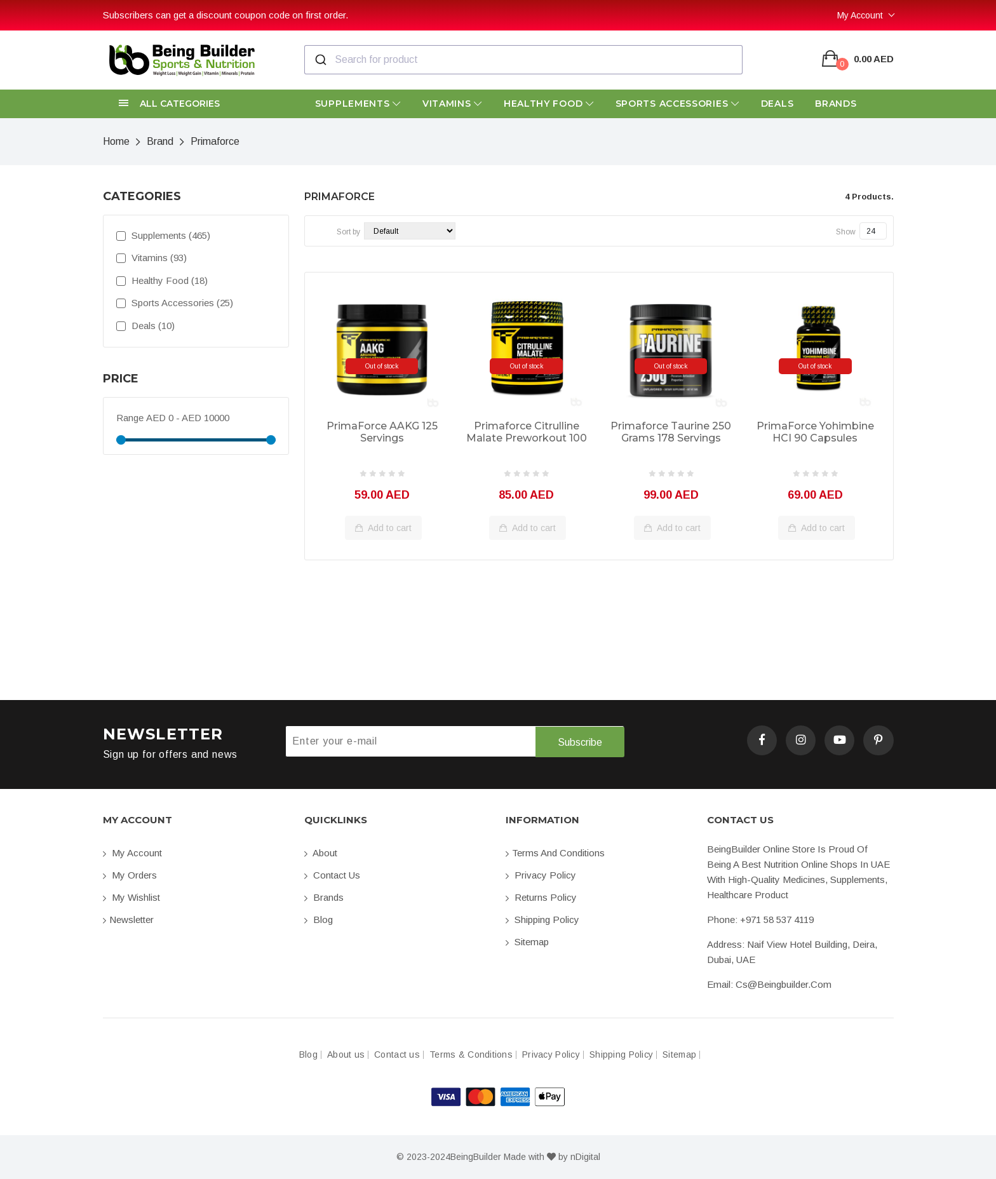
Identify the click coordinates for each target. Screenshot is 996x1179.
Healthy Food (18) (162, 280)
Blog (318, 919)
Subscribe (579, 741)
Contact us (332, 875)
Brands (835, 103)
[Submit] (320, 60)
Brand (160, 141)
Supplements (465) (163, 235)
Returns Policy (541, 897)
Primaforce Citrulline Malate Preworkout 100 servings (526, 432)
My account (132, 852)
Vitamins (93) (151, 257)
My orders (130, 875)
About (320, 852)
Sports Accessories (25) (174, 302)
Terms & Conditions (471, 1055)
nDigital (585, 1157)
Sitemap (527, 941)
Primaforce (215, 141)
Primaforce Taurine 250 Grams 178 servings (670, 432)
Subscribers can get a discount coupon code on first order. (225, 15)
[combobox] (523, 59)
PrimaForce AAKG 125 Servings (382, 432)
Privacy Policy (541, 875)
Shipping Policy (542, 919)
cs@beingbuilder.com (783, 984)
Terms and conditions (555, 852)
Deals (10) (145, 325)
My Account (860, 15)
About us (346, 1055)
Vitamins (452, 103)
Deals (777, 103)
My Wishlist (131, 897)
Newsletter (128, 919)
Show (846, 231)
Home (116, 141)
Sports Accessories (677, 103)
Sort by (348, 231)
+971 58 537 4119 (777, 919)
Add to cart (383, 527)
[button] (196, 104)
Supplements (358, 103)
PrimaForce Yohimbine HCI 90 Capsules (815, 432)
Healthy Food (549, 103)
